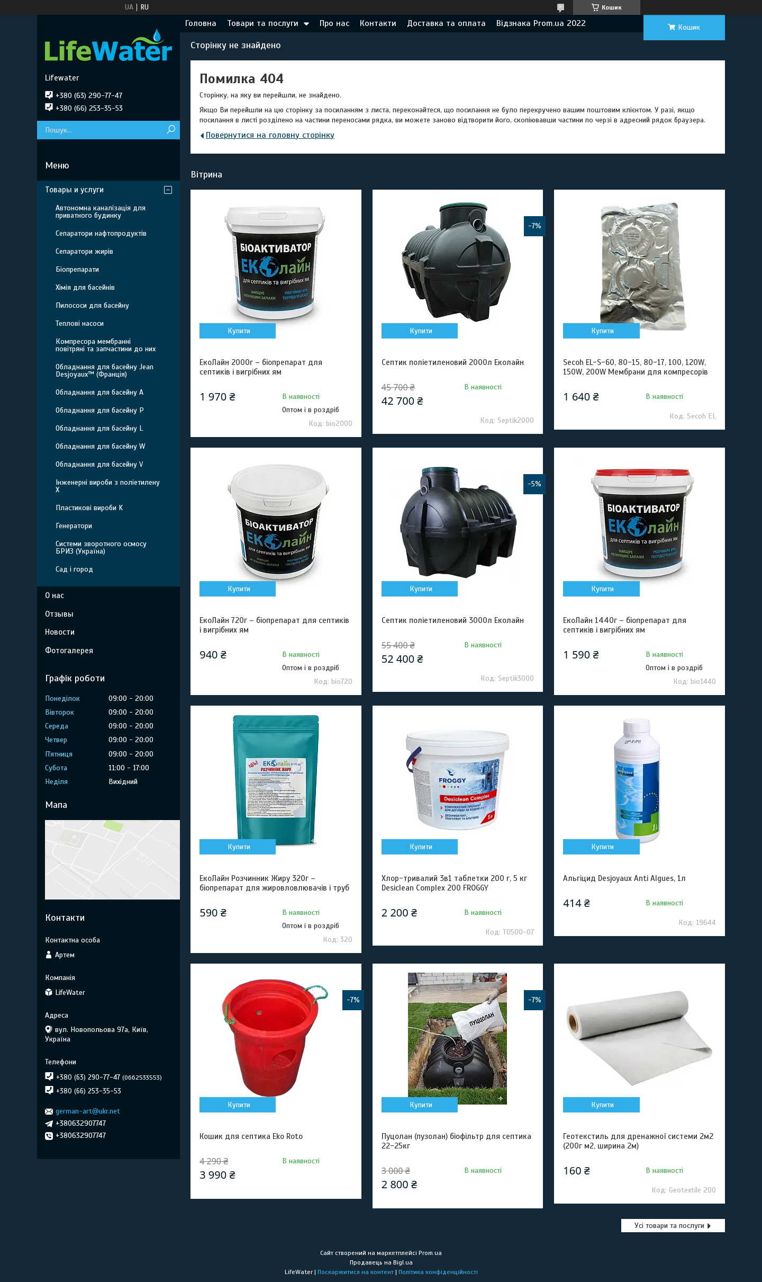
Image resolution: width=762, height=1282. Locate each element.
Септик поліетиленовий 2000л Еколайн (453, 362)
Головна (200, 23)
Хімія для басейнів (85, 287)
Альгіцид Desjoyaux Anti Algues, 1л (624, 878)
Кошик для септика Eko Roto (251, 1136)
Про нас (334, 23)
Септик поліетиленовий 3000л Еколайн (453, 620)
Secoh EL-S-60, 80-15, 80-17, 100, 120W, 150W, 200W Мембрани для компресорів (635, 367)
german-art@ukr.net (88, 1111)
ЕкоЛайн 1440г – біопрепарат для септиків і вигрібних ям (624, 625)
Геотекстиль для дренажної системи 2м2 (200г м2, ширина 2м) (638, 1141)
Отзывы (59, 614)
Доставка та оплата (446, 23)
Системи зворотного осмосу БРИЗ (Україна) (101, 547)
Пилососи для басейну (92, 305)
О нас (54, 595)
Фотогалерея (69, 650)
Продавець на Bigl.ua (381, 1262)
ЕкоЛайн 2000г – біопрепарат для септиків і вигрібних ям (260, 367)
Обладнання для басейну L (99, 428)
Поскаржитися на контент (356, 1272)
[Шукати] (170, 130)
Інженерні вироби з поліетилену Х (108, 486)
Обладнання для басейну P (100, 410)
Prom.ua (430, 1253)
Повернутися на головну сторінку (270, 135)
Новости (60, 632)
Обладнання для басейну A (99, 392)
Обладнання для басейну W (100, 446)
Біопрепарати (77, 269)
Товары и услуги (74, 189)
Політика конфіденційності (438, 1272)
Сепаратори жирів (84, 251)
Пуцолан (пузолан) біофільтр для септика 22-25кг (456, 1141)
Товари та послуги (262, 23)
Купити (239, 330)
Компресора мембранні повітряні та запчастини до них (106, 345)
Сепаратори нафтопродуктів (101, 233)
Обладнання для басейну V (99, 464)
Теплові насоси (80, 323)
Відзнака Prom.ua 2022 (541, 23)
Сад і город (74, 569)
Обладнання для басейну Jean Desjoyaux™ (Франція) (104, 370)
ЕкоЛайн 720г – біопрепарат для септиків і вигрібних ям (274, 625)
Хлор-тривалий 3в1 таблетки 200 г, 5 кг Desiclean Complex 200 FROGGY (454, 883)
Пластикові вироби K (89, 507)
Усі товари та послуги (669, 1225)
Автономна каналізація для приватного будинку (101, 211)
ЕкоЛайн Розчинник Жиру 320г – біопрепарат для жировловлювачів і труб (274, 883)
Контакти (378, 23)
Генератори (74, 525)
